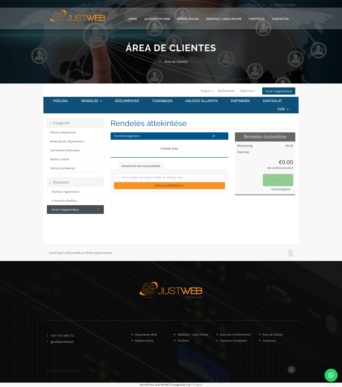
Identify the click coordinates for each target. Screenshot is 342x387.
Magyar (202, 91)
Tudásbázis (162, 101)
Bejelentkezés (223, 91)
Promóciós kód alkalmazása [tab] (141, 166)
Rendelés (91, 101)
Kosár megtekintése (278, 91)
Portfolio (257, 18)
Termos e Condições (233, 341)
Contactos (280, 18)
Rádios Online (188, 18)
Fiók (283, 110)
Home (132, 18)
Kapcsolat (272, 101)
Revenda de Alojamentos (67, 142)
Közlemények (127, 101)
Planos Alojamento (63, 133)
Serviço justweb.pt (62, 168)
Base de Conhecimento (235, 335)
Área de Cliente (283, 5)
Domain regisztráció (75, 192)
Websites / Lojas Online (223, 18)
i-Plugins (196, 385)
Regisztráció (245, 91)
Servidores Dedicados (65, 151)
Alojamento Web (157, 18)
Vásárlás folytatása (280, 189)
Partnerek (240, 101)
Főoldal (60, 101)
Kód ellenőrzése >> (169, 186)
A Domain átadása (75, 201)
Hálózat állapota (201, 101)
